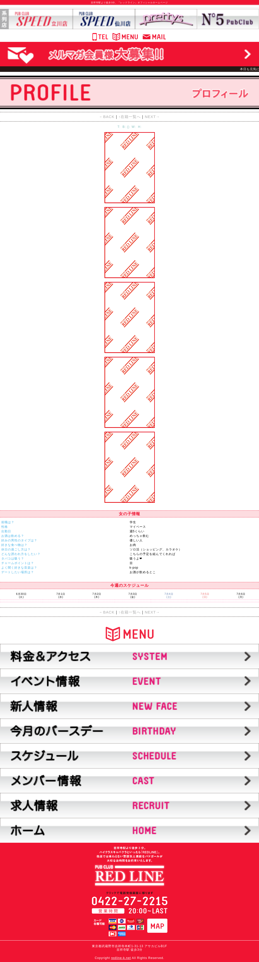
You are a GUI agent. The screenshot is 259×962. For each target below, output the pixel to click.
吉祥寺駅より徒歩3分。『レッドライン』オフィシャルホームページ (129, 2)
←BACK (107, 116)
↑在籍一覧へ (130, 116)
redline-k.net (121, 958)
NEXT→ (152, 116)
